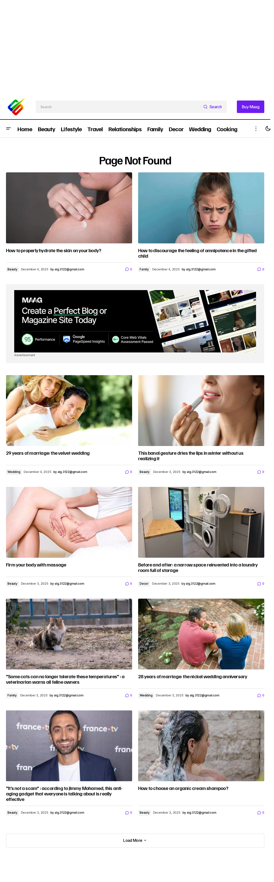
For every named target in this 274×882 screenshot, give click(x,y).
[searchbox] (118, 107)
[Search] (214, 106)
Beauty (12, 269)
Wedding (13, 472)
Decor (144, 583)
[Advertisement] (126, 35)
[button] (8, 128)
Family (144, 269)
